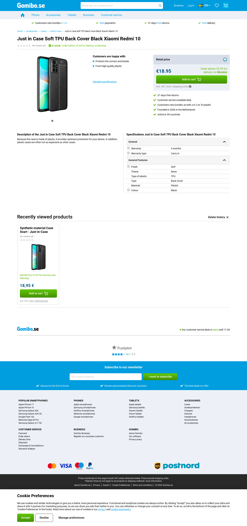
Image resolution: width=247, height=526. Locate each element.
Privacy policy (135, 439)
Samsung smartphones (85, 407)
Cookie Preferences (121, 485)
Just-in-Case (55, 31)
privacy (102, 509)
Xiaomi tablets (136, 410)
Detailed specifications (105, 81)
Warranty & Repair (27, 449)
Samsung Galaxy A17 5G (30, 423)
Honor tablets (135, 414)
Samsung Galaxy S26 (28, 410)
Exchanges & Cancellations (31, 445)
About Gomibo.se (82, 485)
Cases (43, 31)
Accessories (53, 15)
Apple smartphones (83, 404)
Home (20, 31)
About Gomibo (136, 433)
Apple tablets (135, 404)
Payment (23, 433)
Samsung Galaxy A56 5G (30, 414)
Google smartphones (83, 417)
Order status (24, 436)
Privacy (96, 485)
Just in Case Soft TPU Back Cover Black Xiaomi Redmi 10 (91, 31)
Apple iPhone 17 (26, 404)
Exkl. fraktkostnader (39, 301)
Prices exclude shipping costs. (155, 478)
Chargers (188, 410)
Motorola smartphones (84, 414)
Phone (35, 15)
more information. (153, 481)
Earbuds (188, 414)
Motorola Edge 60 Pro (29, 420)
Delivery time (24, 439)
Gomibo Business (82, 433)
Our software (135, 436)
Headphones (190, 417)
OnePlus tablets (136, 417)
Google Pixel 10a (26, 417)
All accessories (191, 423)
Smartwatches (191, 420)
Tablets (71, 15)
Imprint (106, 485)
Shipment (23, 442)
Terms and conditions (143, 485)
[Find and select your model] (122, 5)
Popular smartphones (33, 400)
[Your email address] (106, 376)
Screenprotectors (192, 407)
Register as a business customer (89, 436)
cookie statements (121, 509)
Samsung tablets (137, 407)
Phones (78, 400)
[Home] (22, 15)
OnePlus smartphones (84, 410)
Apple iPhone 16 (26, 407)
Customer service (111, 15)
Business (88, 15)
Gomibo (133, 429)
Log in (191, 5)
